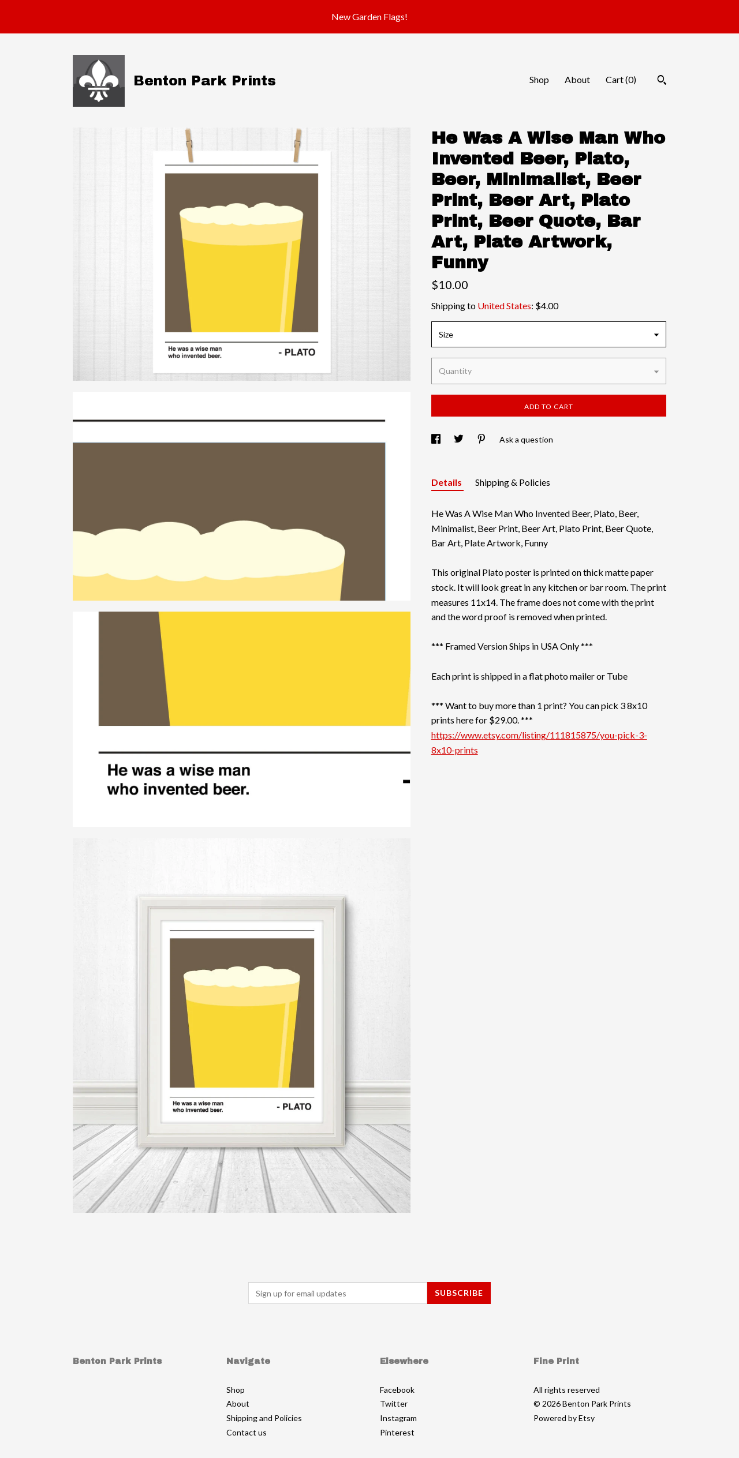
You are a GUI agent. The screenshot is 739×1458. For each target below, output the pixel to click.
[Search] (662, 81)
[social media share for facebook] (436, 439)
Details (447, 482)
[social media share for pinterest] (482, 439)
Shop (539, 79)
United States (504, 305)
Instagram (398, 1418)
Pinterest (397, 1432)
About (577, 79)
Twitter (394, 1403)
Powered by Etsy (564, 1418)
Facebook (397, 1390)
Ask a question (526, 439)
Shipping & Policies (512, 482)
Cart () (621, 79)
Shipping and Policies (264, 1418)
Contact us (246, 1432)
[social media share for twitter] (459, 439)
